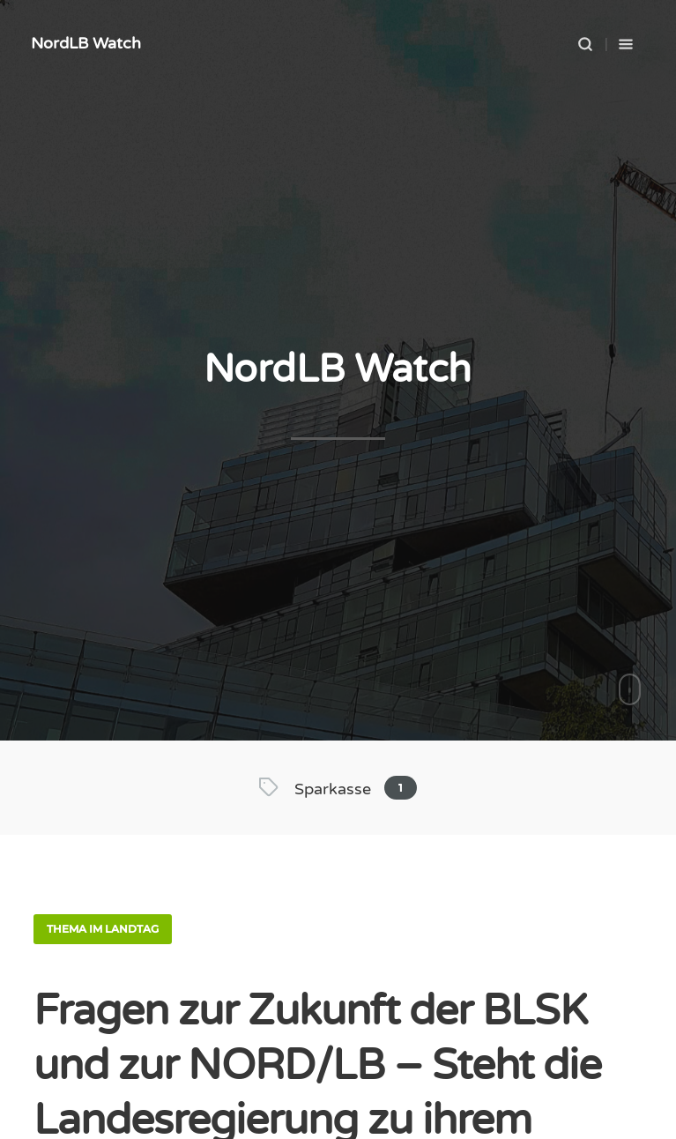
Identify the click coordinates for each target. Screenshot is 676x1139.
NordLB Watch (86, 43)
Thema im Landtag (103, 928)
